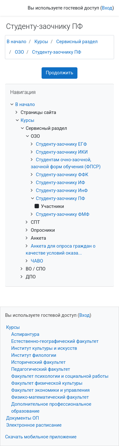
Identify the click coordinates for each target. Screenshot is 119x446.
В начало (16, 41)
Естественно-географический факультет (54, 341)
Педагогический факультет (40, 369)
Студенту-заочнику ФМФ (62, 214)
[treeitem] (59, 104)
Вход (107, 8)
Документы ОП (22, 418)
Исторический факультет (38, 362)
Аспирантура (25, 334)
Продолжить (59, 73)
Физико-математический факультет (50, 397)
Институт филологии (33, 355)
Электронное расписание (34, 425)
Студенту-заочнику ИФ (60, 182)
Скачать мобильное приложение (40, 437)
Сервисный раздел (76, 41)
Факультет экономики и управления (50, 390)
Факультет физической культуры (47, 383)
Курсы (41, 41)
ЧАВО (37, 261)
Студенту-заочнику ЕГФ (61, 144)
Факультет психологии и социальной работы (60, 376)
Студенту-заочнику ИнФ (62, 190)
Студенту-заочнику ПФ (56, 52)
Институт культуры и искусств (44, 348)
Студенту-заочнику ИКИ (62, 152)
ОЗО (19, 52)
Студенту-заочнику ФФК (62, 174)
